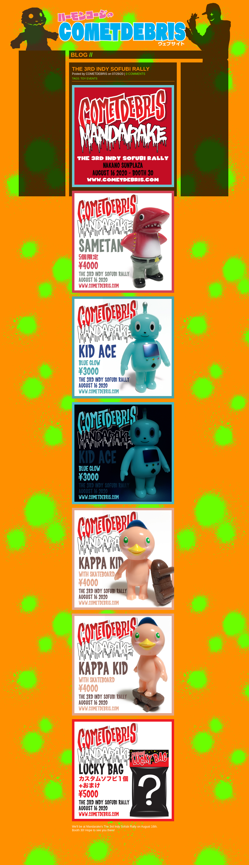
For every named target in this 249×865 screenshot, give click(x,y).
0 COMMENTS (135, 74)
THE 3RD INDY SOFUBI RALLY (111, 69)
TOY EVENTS (88, 78)
